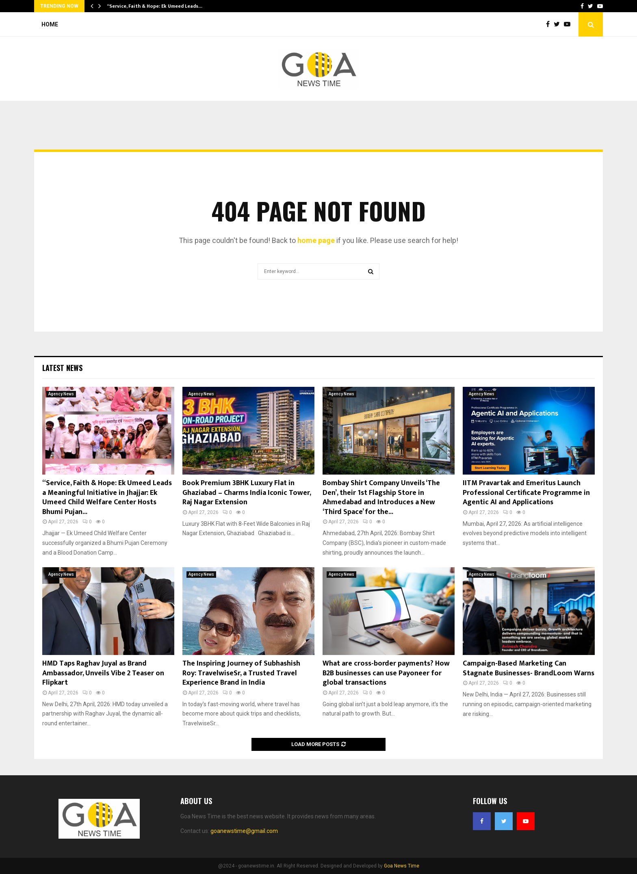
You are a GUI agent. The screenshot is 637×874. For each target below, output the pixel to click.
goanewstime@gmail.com (244, 831)
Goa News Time (401, 866)
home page (316, 240)
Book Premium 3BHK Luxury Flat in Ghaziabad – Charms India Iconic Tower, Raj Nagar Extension (246, 492)
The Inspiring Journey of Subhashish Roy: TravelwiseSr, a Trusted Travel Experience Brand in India (241, 673)
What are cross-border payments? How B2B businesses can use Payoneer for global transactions (386, 673)
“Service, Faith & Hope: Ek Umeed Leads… (154, 6)
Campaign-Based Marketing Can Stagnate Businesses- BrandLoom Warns (528, 668)
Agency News (61, 394)
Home (49, 24)
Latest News (62, 367)
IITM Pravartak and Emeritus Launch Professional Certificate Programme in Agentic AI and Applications (526, 492)
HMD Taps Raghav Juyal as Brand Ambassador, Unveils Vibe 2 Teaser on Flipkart (103, 673)
